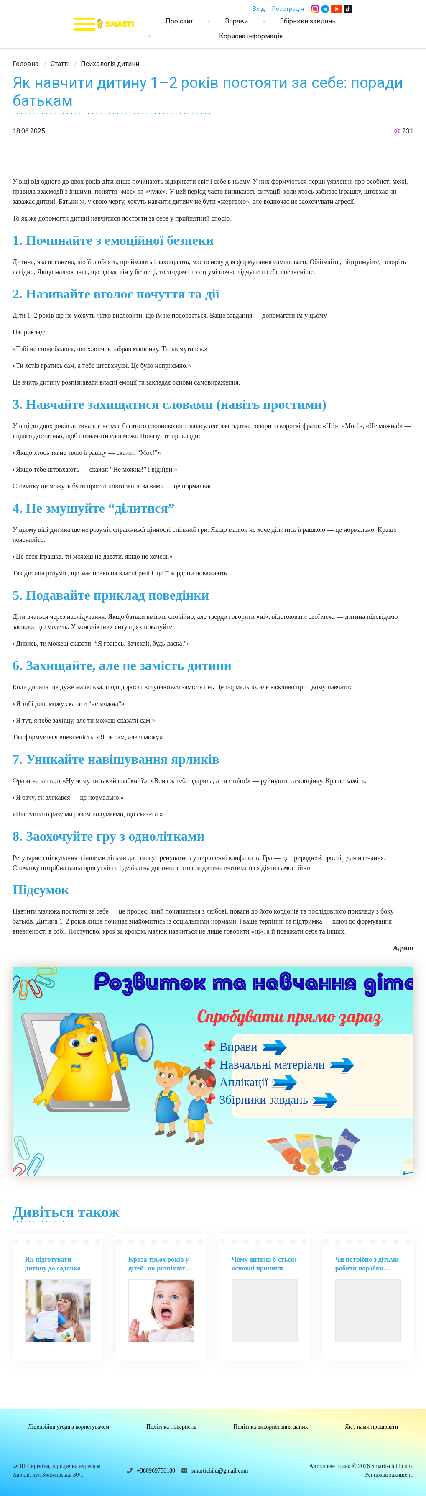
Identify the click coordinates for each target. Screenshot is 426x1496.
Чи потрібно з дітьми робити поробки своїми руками (367, 1264)
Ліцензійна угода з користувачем (68, 1427)
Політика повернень (171, 1427)
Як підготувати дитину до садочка (53, 1264)
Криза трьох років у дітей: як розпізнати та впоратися (158, 1264)
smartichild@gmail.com (219, 1471)
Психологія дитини (110, 64)
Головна (25, 64)
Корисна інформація (251, 36)
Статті (60, 64)
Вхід (258, 9)
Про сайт (179, 21)
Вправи (236, 21)
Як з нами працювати (371, 1427)
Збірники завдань (308, 21)
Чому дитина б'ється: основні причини (264, 1264)
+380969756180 (156, 1471)
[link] (25, 64)
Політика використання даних (270, 1427)
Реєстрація (288, 9)
